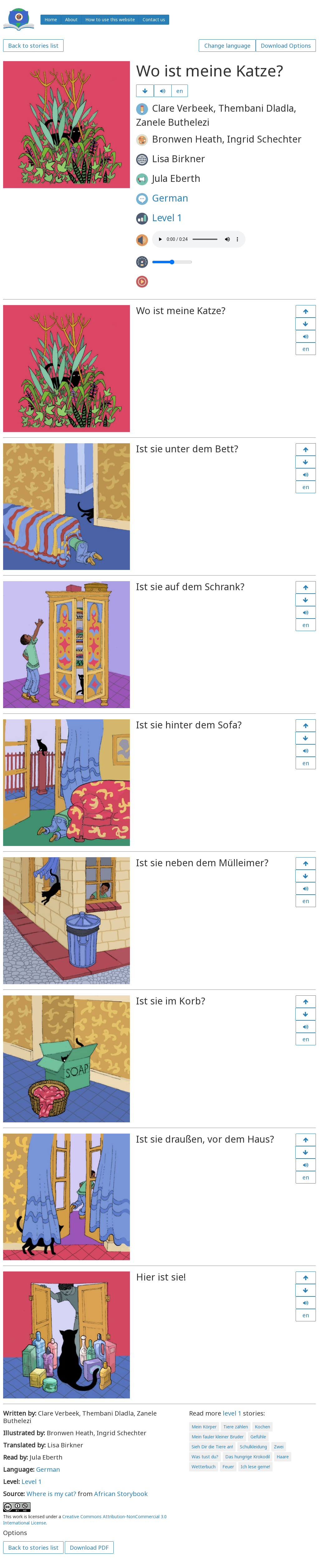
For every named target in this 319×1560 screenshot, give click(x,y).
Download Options (286, 45)
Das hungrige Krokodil (247, 1457)
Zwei (278, 1447)
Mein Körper (204, 1427)
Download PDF (89, 1547)
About (71, 19)
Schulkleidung (253, 1447)
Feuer (228, 1467)
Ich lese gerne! (255, 1467)
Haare (283, 1457)
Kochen (262, 1427)
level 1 (232, 1413)
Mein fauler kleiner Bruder (218, 1437)
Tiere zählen (235, 1427)
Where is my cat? (51, 1494)
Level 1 (167, 217)
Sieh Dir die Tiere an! (212, 1447)
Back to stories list (33, 45)
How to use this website (110, 19)
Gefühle (258, 1437)
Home (51, 19)
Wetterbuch (204, 1467)
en (179, 91)
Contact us (154, 19)
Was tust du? (205, 1457)
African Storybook (121, 1494)
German (170, 198)
